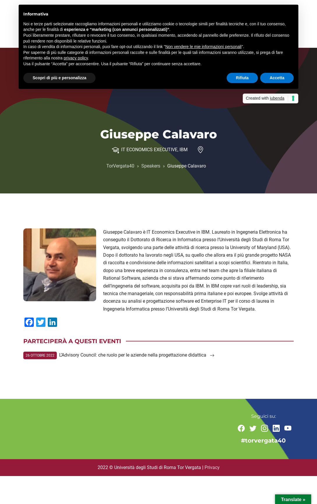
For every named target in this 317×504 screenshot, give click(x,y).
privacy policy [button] (76, 58)
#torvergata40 (263, 440)
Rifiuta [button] (242, 77)
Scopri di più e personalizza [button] (59, 77)
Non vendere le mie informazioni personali (203, 46)
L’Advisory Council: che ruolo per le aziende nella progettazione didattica (136, 355)
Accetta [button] (277, 77)
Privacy (212, 467)
